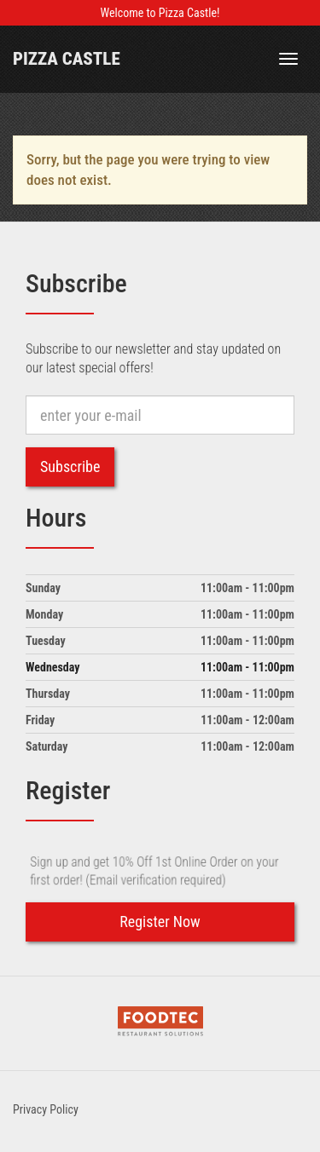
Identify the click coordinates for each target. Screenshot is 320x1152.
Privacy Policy (46, 1109)
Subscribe (70, 466)
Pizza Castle (66, 59)
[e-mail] (160, 415)
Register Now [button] (159, 921)
